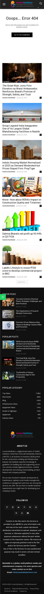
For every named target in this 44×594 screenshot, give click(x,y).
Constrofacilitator (8, 206)
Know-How (6, 196)
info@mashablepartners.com (25, 572)
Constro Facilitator (8, 97)
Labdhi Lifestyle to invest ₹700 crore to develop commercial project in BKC (22, 270)
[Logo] (22, 4)
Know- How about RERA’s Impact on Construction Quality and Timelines (21, 201)
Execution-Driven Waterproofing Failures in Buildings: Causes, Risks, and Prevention (29, 324)
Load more (22, 282)
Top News (6, 81)
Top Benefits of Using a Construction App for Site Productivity (25, 374)
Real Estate (6, 158)
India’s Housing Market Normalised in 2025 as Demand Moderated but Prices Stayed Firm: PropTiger (21, 165)
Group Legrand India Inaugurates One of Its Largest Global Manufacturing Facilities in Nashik (21, 128)
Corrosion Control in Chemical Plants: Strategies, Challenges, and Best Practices (29, 301)
